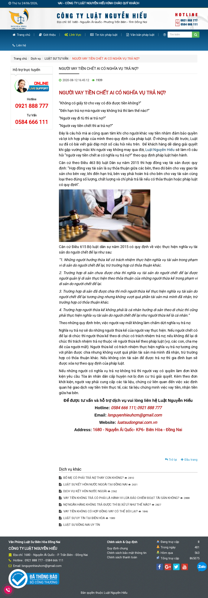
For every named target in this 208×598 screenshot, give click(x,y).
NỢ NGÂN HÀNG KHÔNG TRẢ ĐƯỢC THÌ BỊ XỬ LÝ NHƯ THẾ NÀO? (110, 504)
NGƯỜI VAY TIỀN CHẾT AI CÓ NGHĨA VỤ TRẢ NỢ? (106, 58)
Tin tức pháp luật (103, 35)
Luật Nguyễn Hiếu (159, 150)
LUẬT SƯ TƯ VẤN (56, 58)
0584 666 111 (31, 122)
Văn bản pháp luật (140, 35)
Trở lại (171, 459)
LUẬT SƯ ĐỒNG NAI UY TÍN (79, 525)
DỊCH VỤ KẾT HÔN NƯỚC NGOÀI (88, 491)
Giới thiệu (47, 35)
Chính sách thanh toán (122, 557)
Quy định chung (117, 548)
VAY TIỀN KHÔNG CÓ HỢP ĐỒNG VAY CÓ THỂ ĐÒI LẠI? (103, 511)
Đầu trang (189, 459)
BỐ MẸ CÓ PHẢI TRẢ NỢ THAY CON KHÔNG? (96, 478)
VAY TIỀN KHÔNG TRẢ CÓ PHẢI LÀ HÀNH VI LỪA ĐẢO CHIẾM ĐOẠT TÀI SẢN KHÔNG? (124, 498)
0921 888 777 (31, 106)
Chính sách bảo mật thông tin (126, 553)
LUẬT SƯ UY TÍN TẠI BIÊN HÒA (87, 518)
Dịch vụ (36, 58)
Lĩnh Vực (73, 35)
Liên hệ (19, 45)
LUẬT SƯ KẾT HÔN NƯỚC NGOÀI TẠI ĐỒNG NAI (98, 484)
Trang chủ (21, 35)
